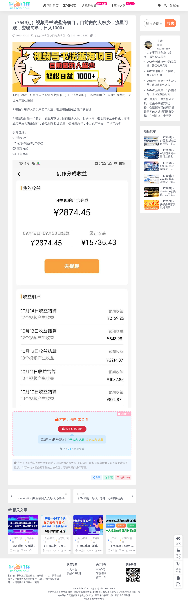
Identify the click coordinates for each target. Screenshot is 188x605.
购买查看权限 (72, 428)
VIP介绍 (100, 569)
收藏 (108, 477)
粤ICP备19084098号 (94, 598)
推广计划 (101, 577)
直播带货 (30, 540)
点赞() (123, 477)
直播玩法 (96, 540)
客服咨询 (101, 573)
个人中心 (72, 569)
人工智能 (113, 540)
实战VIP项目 (42, 35)
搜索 (170, 23)
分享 (96, 477)
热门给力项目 (57, 35)
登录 (174, 5)
